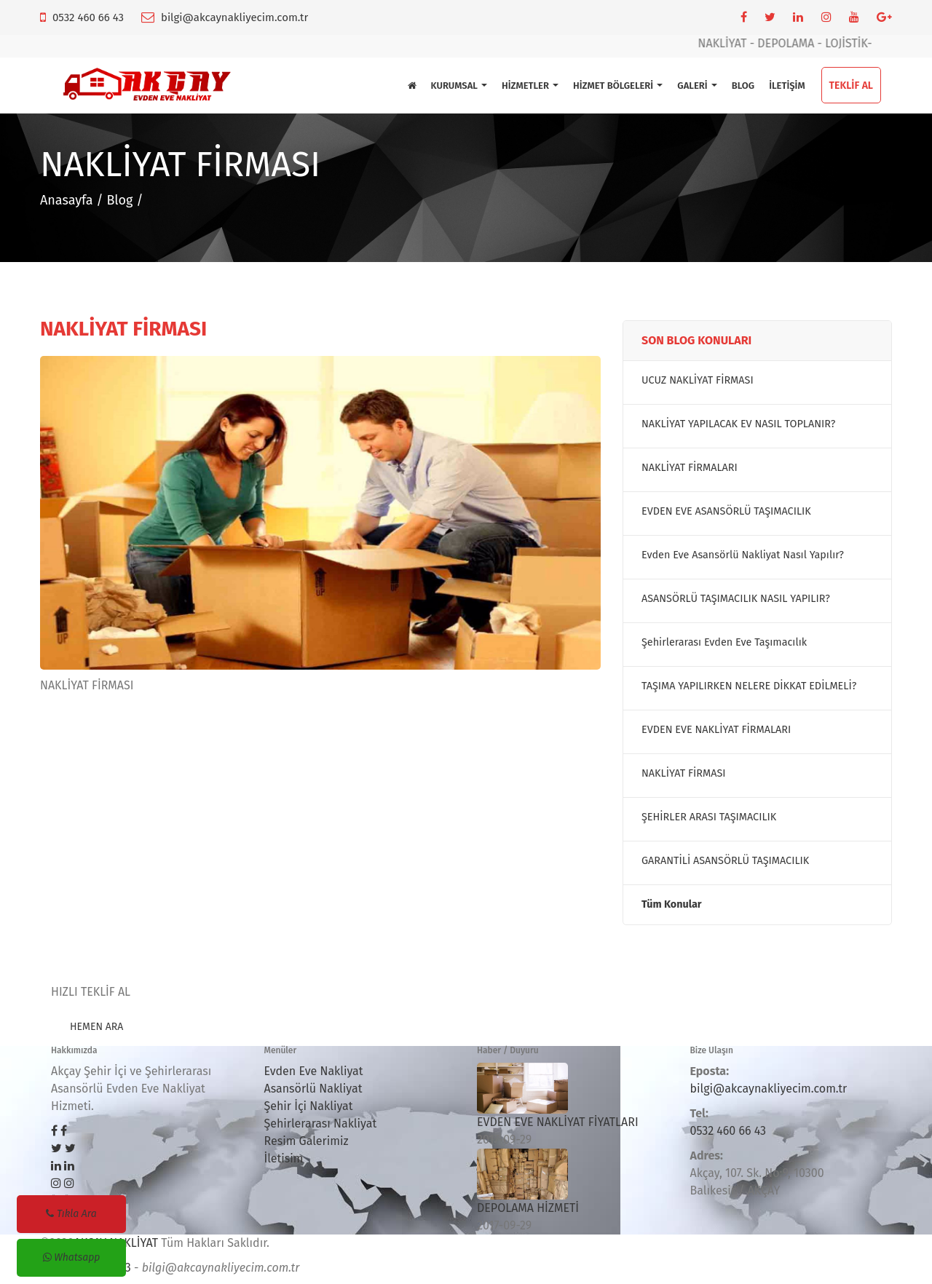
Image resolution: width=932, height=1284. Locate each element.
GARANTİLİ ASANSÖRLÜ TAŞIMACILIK (725, 861)
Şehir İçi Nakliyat (308, 1106)
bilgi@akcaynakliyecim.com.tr (234, 17)
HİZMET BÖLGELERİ (618, 85)
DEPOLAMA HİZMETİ (528, 1208)
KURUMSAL (459, 85)
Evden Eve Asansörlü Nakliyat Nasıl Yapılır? (742, 555)
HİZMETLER (530, 85)
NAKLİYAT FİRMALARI (689, 467)
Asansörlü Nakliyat (313, 1088)
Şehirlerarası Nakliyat (320, 1123)
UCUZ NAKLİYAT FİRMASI (697, 380)
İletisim (284, 1158)
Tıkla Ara (71, 1214)
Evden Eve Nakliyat (313, 1071)
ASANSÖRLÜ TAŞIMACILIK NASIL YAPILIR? (735, 599)
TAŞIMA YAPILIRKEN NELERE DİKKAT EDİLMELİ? (748, 686)
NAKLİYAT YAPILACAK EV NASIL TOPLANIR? (738, 424)
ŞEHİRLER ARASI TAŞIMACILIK (708, 817)
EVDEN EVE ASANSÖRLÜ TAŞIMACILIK (726, 511)
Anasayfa (66, 200)
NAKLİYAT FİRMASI (683, 773)
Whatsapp (71, 1257)
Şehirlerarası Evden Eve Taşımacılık (724, 642)
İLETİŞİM (787, 85)
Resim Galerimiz (306, 1141)
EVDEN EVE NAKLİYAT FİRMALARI (716, 730)
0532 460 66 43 (88, 17)
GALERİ (696, 85)
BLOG (743, 85)
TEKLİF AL (851, 85)
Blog (119, 200)
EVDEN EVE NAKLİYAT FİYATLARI (558, 1122)
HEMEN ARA (96, 1027)
